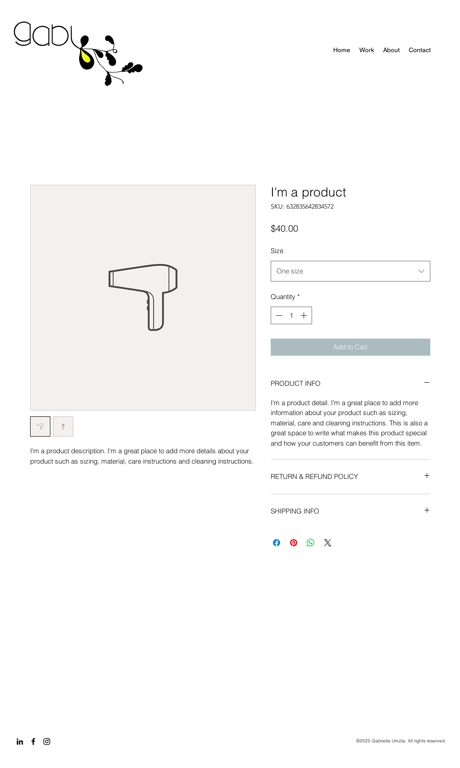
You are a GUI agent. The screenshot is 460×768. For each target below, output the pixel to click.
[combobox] (350, 271)
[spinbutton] (291, 315)
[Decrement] (278, 315)
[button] (367, 50)
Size (277, 250)
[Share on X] (327, 542)
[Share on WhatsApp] (310, 542)
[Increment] (305, 315)
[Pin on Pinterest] (293, 542)
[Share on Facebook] (276, 542)
